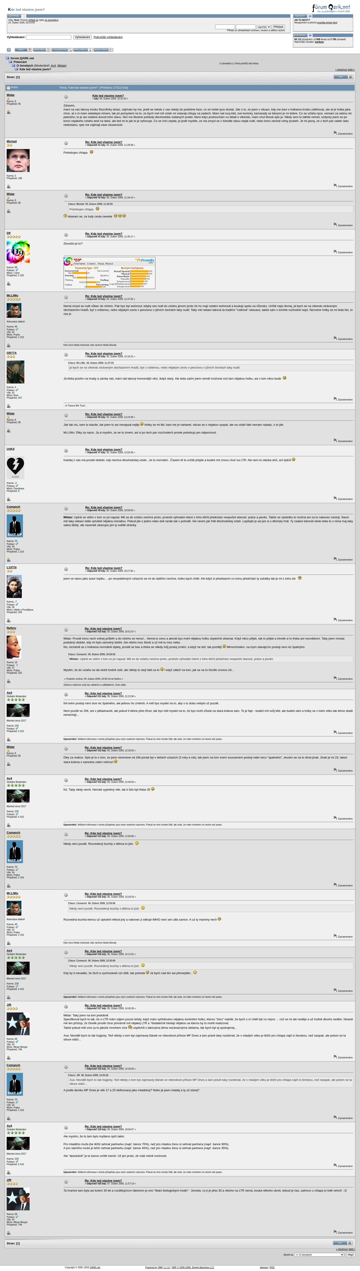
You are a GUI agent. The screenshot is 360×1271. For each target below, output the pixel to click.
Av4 (53, 65)
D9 (9, 233)
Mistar (62, 65)
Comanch (13, 506)
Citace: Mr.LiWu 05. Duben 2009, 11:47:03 (91, 363)
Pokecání (20, 62)
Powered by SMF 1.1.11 (157, 1267)
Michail (12, 141)
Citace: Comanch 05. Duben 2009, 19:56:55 (91, 654)
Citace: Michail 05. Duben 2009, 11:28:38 (90, 204)
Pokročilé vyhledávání (107, 37)
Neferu (11, 628)
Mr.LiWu (12, 295)
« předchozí (341, 69)
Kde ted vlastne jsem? (35, 69)
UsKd (10, 449)
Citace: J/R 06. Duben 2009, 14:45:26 (88, 1075)
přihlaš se (33, 20)
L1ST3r (12, 567)
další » (351, 69)
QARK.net (95, 1267)
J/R (9, 1004)
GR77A (12, 353)
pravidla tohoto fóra (327, 22)
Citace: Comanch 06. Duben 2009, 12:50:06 (91, 903)
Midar (11, 95)
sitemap (264, 1267)
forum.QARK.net (22, 58)
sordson (319, 42)
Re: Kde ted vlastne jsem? (103, 142)
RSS (272, 1267)
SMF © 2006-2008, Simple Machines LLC (193, 1267)
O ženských (25, 65)
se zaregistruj (51, 20)
